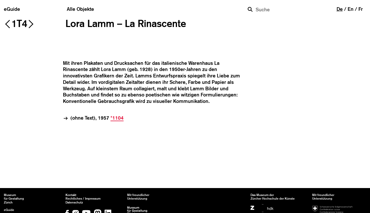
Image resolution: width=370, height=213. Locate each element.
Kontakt (71, 195)
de (340, 9)
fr (360, 9)
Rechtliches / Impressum (83, 198)
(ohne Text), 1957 (97, 118)
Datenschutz (74, 202)
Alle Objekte (80, 9)
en (351, 9)
